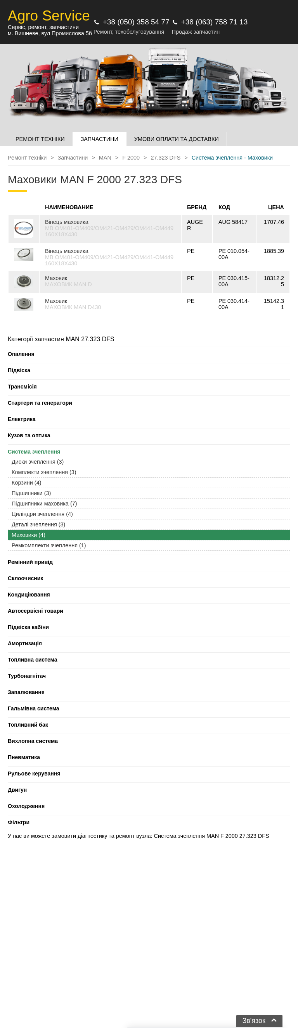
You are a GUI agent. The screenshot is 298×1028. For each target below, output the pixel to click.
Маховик (56, 278)
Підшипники (31, 493)
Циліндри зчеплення (42, 514)
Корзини (26, 483)
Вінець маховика (66, 222)
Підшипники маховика (44, 503)
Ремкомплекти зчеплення (49, 545)
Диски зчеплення (38, 462)
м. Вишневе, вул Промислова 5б (50, 33)
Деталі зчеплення (38, 524)
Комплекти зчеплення (44, 472)
